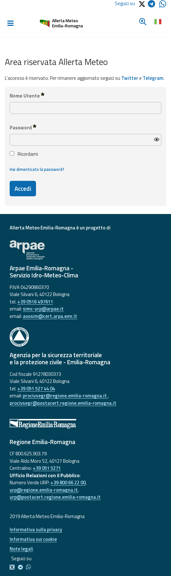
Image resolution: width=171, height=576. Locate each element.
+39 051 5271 (47, 468)
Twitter (129, 78)
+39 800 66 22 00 (68, 482)
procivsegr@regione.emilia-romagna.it (65, 395)
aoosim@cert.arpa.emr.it (50, 316)
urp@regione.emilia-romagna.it (44, 490)
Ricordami (24, 154)
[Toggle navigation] (10, 23)
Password (23, 127)
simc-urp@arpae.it (43, 308)
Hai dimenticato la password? (37, 169)
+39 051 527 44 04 (36, 388)
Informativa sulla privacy (36, 529)
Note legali (21, 549)
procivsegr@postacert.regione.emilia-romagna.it (63, 403)
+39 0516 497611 (35, 301)
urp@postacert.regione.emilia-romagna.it (55, 497)
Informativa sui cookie (33, 539)
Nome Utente (27, 95)
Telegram (153, 78)
